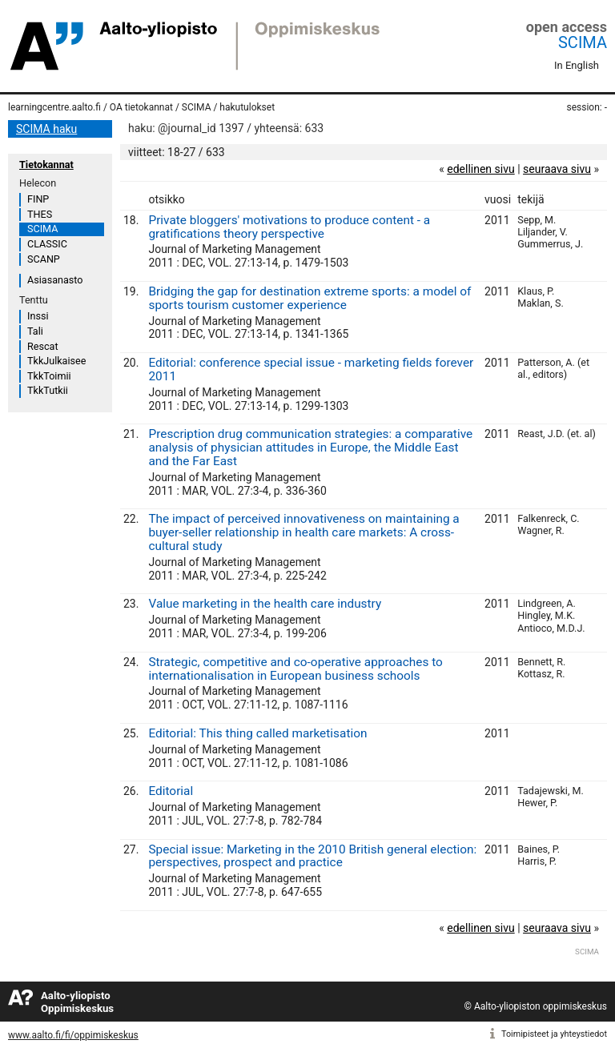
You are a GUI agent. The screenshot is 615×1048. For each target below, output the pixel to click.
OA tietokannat (141, 107)
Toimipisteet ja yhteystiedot (554, 1034)
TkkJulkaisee (56, 361)
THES (39, 214)
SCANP (43, 259)
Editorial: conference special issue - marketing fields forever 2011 (310, 369)
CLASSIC (47, 244)
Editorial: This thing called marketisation (257, 733)
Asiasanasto (54, 280)
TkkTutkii (47, 390)
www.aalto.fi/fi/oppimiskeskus (73, 1035)
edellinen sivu (480, 169)
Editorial (170, 791)
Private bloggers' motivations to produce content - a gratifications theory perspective (289, 227)
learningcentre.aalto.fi (54, 107)
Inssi (37, 316)
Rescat (42, 346)
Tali (35, 331)
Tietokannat (46, 165)
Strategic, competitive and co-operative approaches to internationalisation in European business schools (295, 669)
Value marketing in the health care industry (264, 603)
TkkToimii (49, 376)
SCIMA (582, 42)
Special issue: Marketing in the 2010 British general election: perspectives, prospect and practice (312, 856)
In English (576, 65)
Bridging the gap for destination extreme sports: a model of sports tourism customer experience (309, 298)
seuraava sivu (557, 169)
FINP (38, 199)
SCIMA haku (46, 128)
